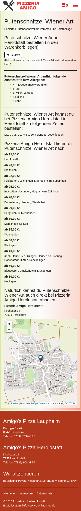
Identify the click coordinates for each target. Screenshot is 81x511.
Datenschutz (44, 493)
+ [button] (9, 324)
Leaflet (14, 403)
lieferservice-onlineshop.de (38, 505)
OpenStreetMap (41, 403)
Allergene (9, 493)
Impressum (26, 493)
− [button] (9, 329)
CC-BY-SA (70, 403)
